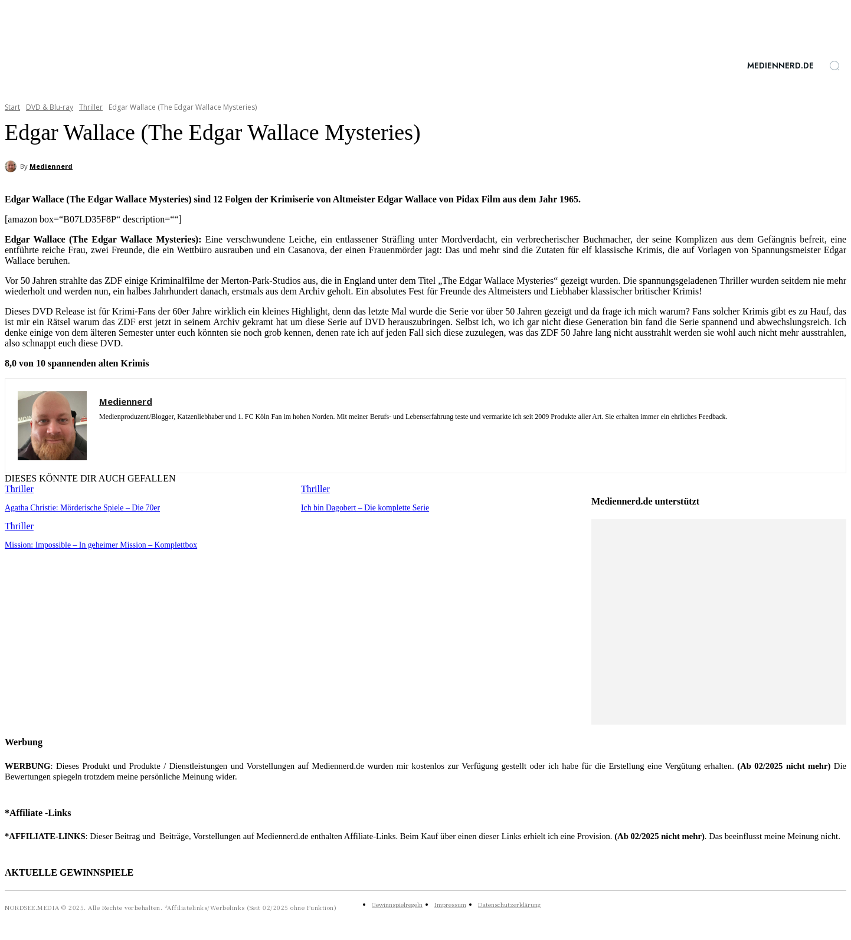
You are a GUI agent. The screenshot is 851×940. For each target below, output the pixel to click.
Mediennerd (51, 166)
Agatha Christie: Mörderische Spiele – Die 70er (78, 507)
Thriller (91, 107)
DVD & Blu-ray (49, 107)
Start (12, 107)
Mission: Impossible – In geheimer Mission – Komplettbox (95, 543)
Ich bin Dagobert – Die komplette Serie (361, 507)
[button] (834, 65)
